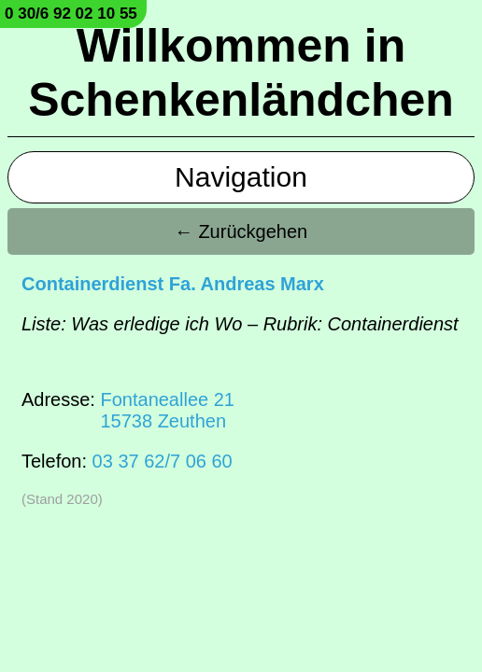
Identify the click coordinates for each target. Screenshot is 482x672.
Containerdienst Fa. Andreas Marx (172, 283)
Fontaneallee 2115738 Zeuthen (167, 410)
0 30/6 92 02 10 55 (71, 13)
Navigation (241, 176)
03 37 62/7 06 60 (162, 461)
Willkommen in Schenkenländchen (241, 73)
